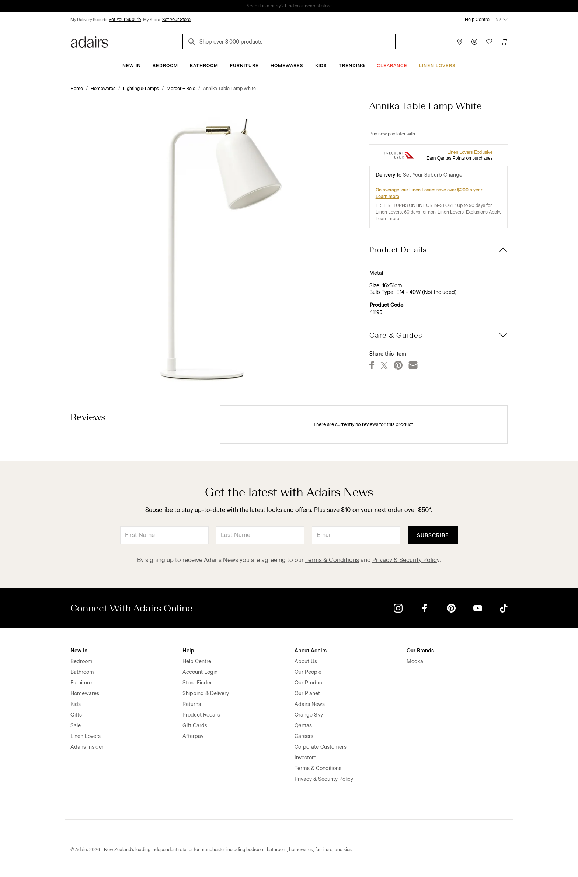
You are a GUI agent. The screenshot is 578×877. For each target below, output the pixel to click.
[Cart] (504, 42)
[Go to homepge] (89, 41)
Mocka (415, 661)
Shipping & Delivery (205, 693)
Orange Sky (309, 715)
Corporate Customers (321, 747)
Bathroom (204, 65)
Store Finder (197, 683)
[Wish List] (489, 42)
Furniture (244, 65)
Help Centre (477, 19)
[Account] (474, 42)
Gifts (76, 715)
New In (131, 65)
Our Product (309, 683)
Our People (308, 672)
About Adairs (311, 651)
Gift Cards (194, 725)
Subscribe (433, 536)
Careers (304, 736)
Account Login (199, 672)
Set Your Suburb (125, 19)
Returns (191, 704)
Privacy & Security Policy (405, 560)
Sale (75, 725)
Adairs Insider (87, 747)
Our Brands (420, 651)
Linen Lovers (437, 65)
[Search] (192, 43)
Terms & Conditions (332, 560)
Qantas (303, 725)
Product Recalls (201, 715)
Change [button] (452, 175)
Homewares (287, 65)
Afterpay (192, 736)
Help (188, 651)
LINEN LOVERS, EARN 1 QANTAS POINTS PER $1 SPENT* (294, 5)
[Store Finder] (459, 42)
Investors (305, 758)
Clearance (392, 65)
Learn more (387, 196)
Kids (321, 65)
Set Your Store (176, 19)
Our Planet (307, 693)
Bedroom (165, 65)
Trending (352, 65)
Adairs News (310, 704)
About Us (306, 661)
